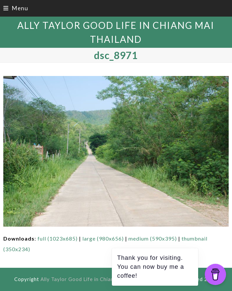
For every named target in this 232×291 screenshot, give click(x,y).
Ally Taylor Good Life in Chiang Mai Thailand (95, 279)
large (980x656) (103, 238)
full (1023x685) (58, 238)
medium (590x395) (152, 238)
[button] (15, 8)
